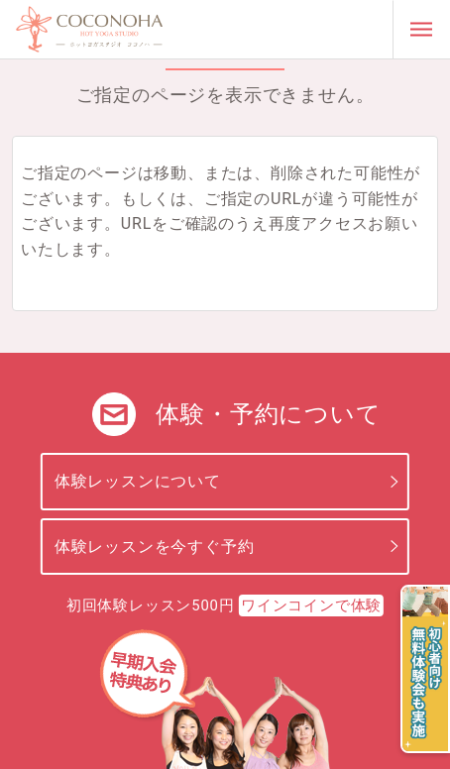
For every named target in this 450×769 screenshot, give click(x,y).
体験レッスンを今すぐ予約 (155, 546)
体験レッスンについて (138, 481)
